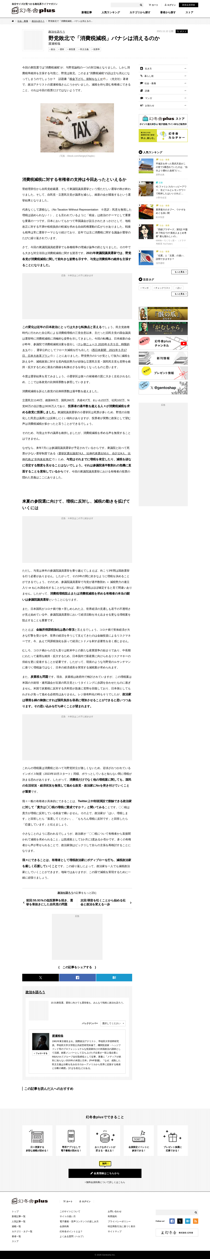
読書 (147, 90)
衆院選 (72, 49)
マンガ (148, 98)
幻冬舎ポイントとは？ (71, 1231)
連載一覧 (16, 1226)
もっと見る (179, 272)
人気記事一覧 (19, 1221)
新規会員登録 (188, 5)
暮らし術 (149, 76)
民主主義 (84, 49)
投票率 (96, 49)
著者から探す (168, 12)
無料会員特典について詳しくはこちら (105, 1182)
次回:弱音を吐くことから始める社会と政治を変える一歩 (103, 902)
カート (153, 5)
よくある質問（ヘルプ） (72, 1236)
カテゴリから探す (140, 12)
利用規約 (112, 1216)
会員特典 (64, 1226)
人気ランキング (111, 12)
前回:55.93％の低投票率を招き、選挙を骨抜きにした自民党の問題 (49, 902)
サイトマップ (115, 1231)
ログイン (170, 5)
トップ (15, 1211)
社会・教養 (23, 21)
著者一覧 (16, 1236)
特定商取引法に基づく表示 (121, 1226)
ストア (189, 12)
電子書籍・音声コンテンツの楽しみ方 (79, 1221)
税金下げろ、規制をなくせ (86, 79)
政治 (53, 49)
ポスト (182, 31)
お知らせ (149, 105)
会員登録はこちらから (104, 1173)
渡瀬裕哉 (57, 1035)
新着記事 (86, 12)
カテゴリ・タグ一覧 (22, 1231)
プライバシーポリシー (119, 1221)
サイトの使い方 (68, 1216)
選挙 (62, 49)
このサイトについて (70, 1211)
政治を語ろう (38, 21)
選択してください (111, 1023)
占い (179, 288)
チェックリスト (162, 288)
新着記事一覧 (19, 1216)
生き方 (148, 68)
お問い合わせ (115, 1211)
